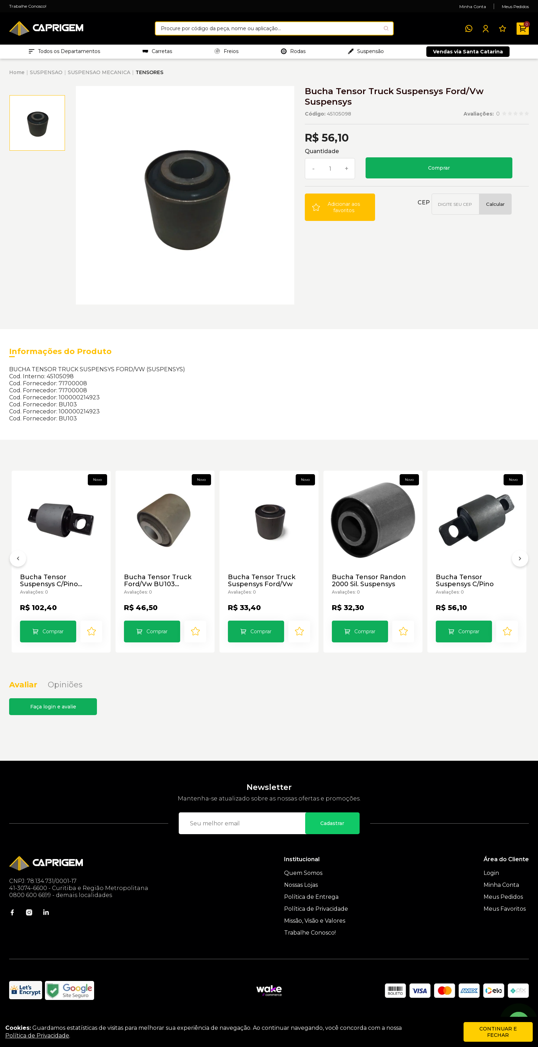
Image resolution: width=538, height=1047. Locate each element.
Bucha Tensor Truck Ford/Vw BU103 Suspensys (158, 584)
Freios (226, 53)
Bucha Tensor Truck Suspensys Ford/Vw (262, 584)
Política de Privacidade (316, 917)
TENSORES (149, 76)
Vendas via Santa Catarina (468, 53)
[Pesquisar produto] (386, 28)
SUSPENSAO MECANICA (99, 76)
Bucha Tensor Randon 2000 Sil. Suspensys (369, 584)
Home (17, 76)
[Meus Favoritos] (502, 28)
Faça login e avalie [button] (53, 715)
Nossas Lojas (301, 893)
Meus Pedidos (515, 6)
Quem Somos (303, 881)
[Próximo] (520, 566)
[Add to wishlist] (340, 210)
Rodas (293, 53)
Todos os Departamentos (64, 53)
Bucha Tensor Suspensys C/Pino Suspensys (49, 584)
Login (491, 881)
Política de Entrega (311, 905)
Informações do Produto (60, 355)
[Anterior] (18, 566)
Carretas (157, 53)
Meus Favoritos (505, 917)
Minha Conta (472, 6)
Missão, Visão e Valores (314, 929)
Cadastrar (332, 832)
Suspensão (366, 53)
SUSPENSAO (46, 76)
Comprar (439, 171)
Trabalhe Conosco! (27, 6)
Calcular (495, 207)
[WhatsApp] (468, 28)
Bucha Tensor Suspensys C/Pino (465, 584)
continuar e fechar (498, 1032)
